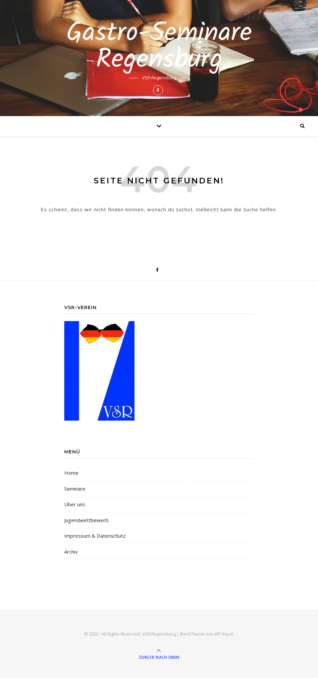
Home (71, 472)
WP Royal (223, 634)
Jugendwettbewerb (86, 520)
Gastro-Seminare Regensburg (159, 46)
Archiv (71, 551)
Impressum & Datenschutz (95, 535)
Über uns (74, 504)
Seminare (74, 488)
